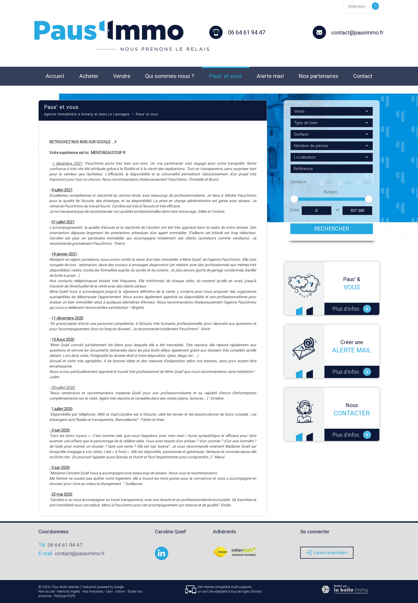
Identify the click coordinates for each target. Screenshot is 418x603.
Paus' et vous (225, 76)
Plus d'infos (351, 309)
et (337, 209)
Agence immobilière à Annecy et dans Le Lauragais (87, 114)
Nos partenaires (318, 76)
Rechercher (331, 229)
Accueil (55, 76)
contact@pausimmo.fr (357, 32)
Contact (362, 76)
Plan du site (46, 591)
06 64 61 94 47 (65, 545)
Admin (120, 591)
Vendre (121, 76)
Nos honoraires (93, 591)
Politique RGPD (64, 596)
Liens (109, 591)
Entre (295, 209)
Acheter (88, 76)
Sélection (356, 6)
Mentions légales (68, 591)
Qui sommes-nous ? (169, 76)
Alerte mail (270, 76)
